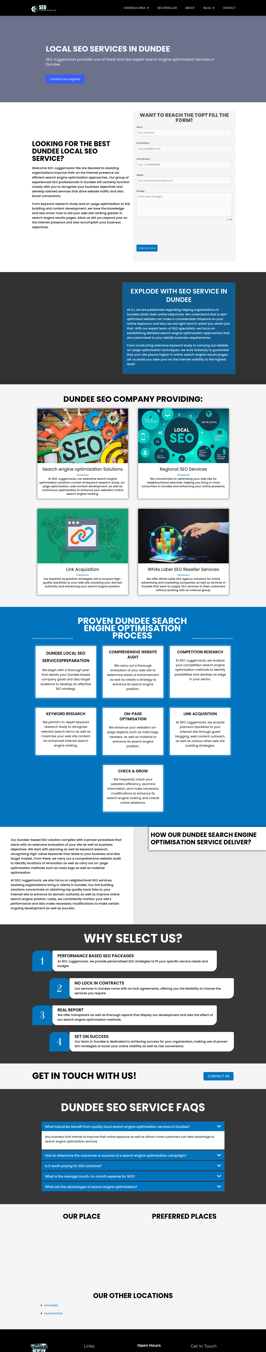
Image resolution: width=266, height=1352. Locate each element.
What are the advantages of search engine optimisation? (96, 1185)
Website (140, 175)
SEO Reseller (167, 8)
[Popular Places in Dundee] (184, 1253)
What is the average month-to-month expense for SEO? (95, 1175)
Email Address (143, 143)
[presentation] (184, 233)
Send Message (147, 248)
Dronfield (51, 1304)
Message (141, 191)
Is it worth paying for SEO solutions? (77, 1165)
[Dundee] (82, 1253)
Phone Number (144, 159)
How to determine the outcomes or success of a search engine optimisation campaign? (124, 1154)
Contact (229, 8)
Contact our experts (65, 79)
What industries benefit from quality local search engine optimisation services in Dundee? (126, 1125)
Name (140, 127)
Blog (208, 8)
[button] (133, 1125)
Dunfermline (53, 1312)
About (190, 8)
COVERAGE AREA (136, 8)
